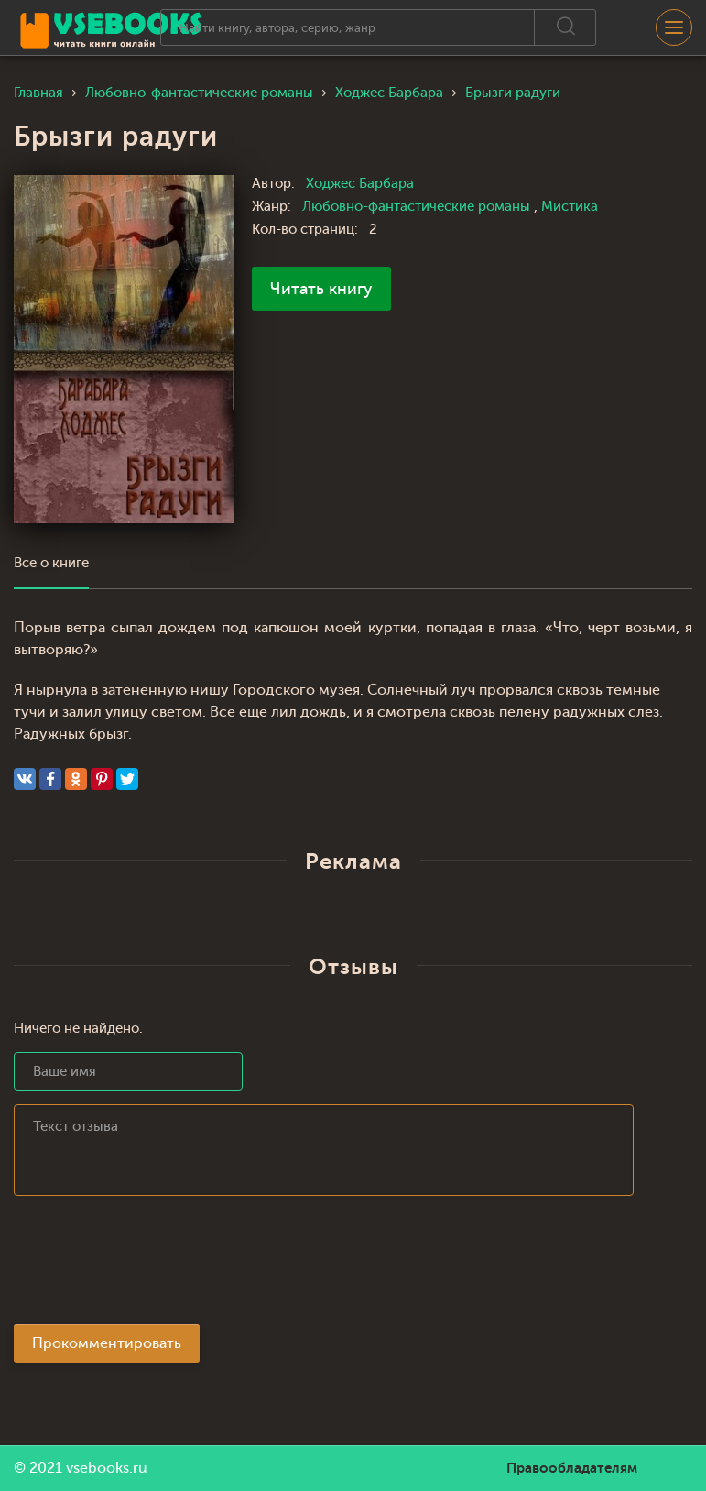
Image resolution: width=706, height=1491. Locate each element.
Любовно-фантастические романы (418, 206)
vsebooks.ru (106, 1468)
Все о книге (51, 563)
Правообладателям (571, 1468)
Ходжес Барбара (360, 184)
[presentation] (153, 1265)
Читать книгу (321, 289)
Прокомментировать (106, 1343)
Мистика (569, 206)
